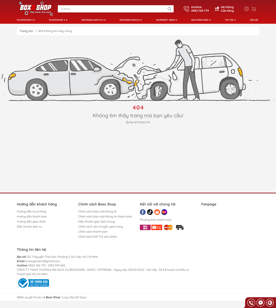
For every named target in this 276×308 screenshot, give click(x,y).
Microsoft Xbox (167, 21)
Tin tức (231, 21)
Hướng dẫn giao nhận (31, 223)
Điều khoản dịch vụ (29, 228)
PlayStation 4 (59, 21)
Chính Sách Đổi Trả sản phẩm (97, 238)
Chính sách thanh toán (93, 233)
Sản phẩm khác (202, 21)
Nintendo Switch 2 (95, 21)
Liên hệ (254, 20)
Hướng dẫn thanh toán (32, 218)
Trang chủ (26, 32)
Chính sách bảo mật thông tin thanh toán (105, 218)
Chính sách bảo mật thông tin (97, 213)
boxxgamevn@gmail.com (43, 262)
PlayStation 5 (27, 21)
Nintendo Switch (132, 21)
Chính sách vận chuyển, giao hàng (100, 228)
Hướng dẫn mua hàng (31, 213)
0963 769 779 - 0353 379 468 (46, 267)
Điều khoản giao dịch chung (96, 223)
